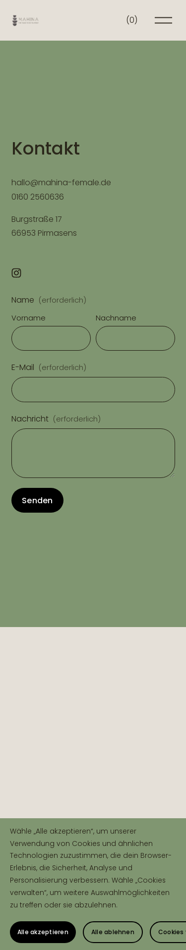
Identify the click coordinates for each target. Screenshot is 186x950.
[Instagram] (16, 273)
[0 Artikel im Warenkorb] (131, 20)
